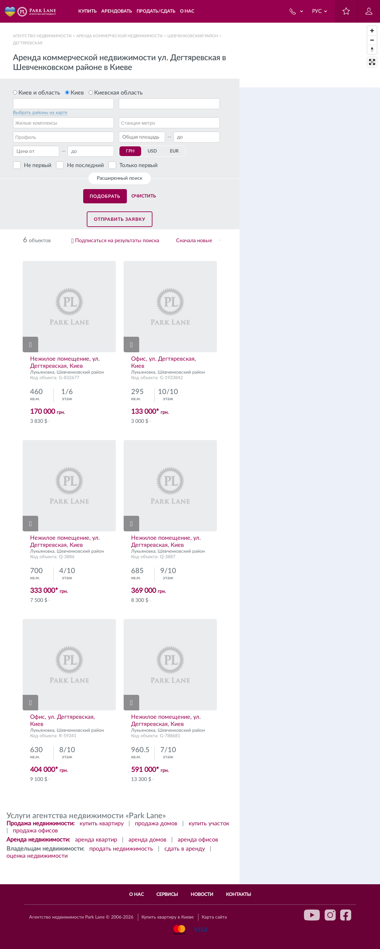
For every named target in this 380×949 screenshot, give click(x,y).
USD (152, 151)
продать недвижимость (121, 849)
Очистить (143, 196)
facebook (345, 915)
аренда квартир (96, 840)
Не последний (85, 165)
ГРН (130, 151)
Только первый (138, 165)
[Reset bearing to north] (372, 49)
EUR (174, 151)
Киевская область (118, 93)
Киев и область (39, 93)
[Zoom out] (372, 40)
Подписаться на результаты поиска (117, 240)
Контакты (238, 894)
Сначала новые (194, 240)
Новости (202, 894)
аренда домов (147, 840)
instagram (330, 915)
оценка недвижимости (37, 856)
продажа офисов (35, 831)
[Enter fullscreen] (372, 62)
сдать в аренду (184, 849)
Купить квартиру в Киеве (167, 917)
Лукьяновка (42, 372)
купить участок (209, 824)
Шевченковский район (192, 36)
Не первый (37, 165)
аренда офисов (198, 840)
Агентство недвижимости (42, 36)
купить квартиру (102, 824)
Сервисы (167, 894)
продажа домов (156, 824)
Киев (77, 93)
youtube (312, 915)
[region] (310, 486)
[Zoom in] (372, 30)
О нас (136, 894)
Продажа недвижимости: (40, 824)
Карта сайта (214, 917)
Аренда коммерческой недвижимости (119, 36)
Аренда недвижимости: (38, 840)
